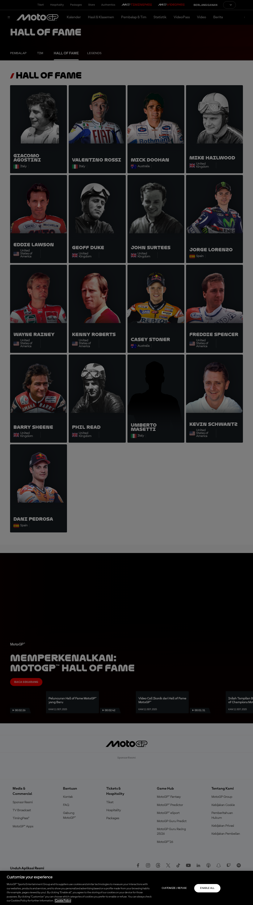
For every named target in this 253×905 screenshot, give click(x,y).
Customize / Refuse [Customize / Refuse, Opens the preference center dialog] (174, 888)
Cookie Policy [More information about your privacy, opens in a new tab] (63, 900)
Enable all (207, 888)
